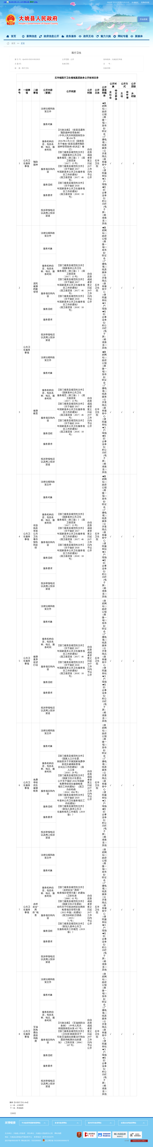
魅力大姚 (106, 36)
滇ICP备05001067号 (12, 1141)
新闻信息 (31, 36)
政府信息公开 (51, 36)
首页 (13, 36)
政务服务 (71, 36)
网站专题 (123, 36)
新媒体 (139, 36)
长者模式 (135, 2)
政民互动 (88, 36)
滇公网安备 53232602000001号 (57, 1141)
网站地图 (58, 1133)
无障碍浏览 (145, 2)
